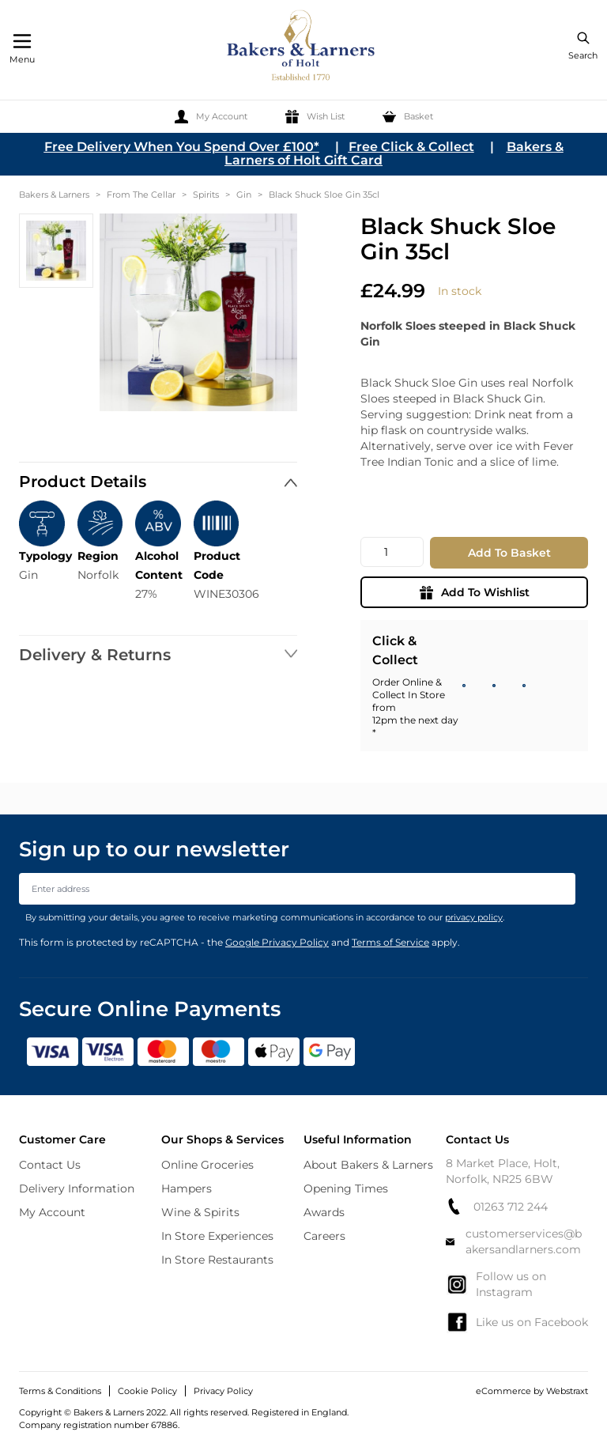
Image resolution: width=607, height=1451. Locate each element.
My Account (52, 1212)
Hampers (186, 1188)
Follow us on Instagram (496, 1284)
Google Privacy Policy (277, 942)
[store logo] (302, 48)
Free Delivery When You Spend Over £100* (181, 146)
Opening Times (346, 1188)
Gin (243, 194)
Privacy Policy (223, 1390)
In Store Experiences (217, 1236)
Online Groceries (207, 1165)
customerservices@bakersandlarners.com (514, 1241)
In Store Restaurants (217, 1260)
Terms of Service (390, 942)
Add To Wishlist (475, 592)
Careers (324, 1236)
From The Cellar (141, 194)
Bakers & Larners (54, 194)
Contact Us (50, 1165)
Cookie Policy (147, 1390)
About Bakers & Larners (368, 1165)
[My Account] (211, 116)
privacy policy (474, 917)
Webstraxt (567, 1390)
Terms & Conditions (60, 1390)
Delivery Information (76, 1188)
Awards (324, 1212)
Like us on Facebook (517, 1322)
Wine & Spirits (200, 1212)
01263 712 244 (497, 1206)
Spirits (206, 194)
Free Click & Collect (411, 146)
